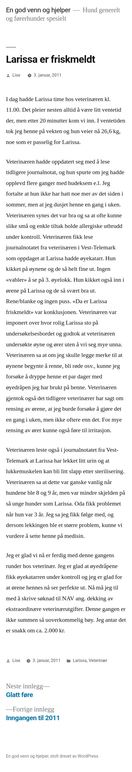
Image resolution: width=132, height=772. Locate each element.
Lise (16, 75)
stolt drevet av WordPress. (74, 756)
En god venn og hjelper (38, 10)
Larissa (80, 660)
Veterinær (98, 660)
